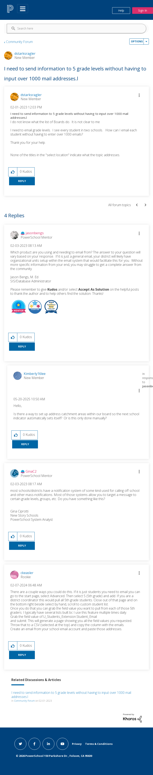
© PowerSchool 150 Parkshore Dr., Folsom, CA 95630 (54, 756)
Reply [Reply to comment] (22, 346)
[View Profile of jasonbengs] (35, 233)
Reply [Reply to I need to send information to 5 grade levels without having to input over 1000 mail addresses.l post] (22, 181)
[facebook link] (34, 744)
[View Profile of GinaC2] (31, 471)
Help (121, 10)
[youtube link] (62, 744)
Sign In (142, 10)
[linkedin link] (48, 744)
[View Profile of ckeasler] (27, 573)
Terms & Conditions (99, 744)
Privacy (77, 744)
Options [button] (137, 41)
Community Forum (19, 41)
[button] (139, 95)
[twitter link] (20, 744)
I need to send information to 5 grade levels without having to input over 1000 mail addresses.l (71, 694)
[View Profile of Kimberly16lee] (35, 373)
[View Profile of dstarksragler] (31, 95)
